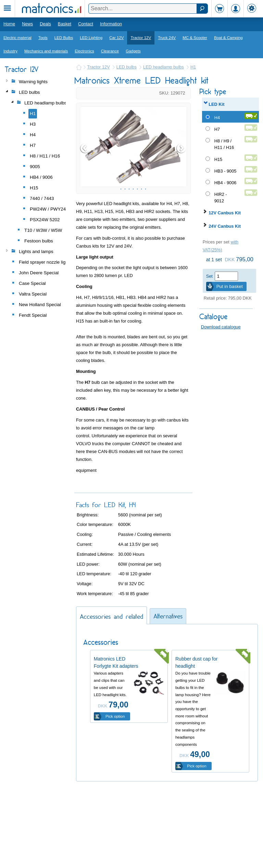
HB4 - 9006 (225, 182)
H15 (218, 159)
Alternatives (168, 677)
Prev (85, 178)
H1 (193, 67)
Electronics (84, 51)
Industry (10, 51)
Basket (64, 23)
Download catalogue (221, 326)
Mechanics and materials (46, 51)
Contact (85, 23)
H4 (217, 117)
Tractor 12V (140, 38)
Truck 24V (167, 38)
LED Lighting (91, 38)
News (27, 23)
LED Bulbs (63, 38)
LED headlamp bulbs (163, 67)
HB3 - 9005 (225, 171)
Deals (45, 23)
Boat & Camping (228, 38)
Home (9, 23)
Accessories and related (111, 677)
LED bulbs (126, 67)
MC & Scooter (195, 38)
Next (181, 178)
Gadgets (133, 51)
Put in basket (229, 286)
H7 (217, 129)
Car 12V (116, 38)
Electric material (17, 38)
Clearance (110, 51)
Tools (43, 38)
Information (111, 23)
